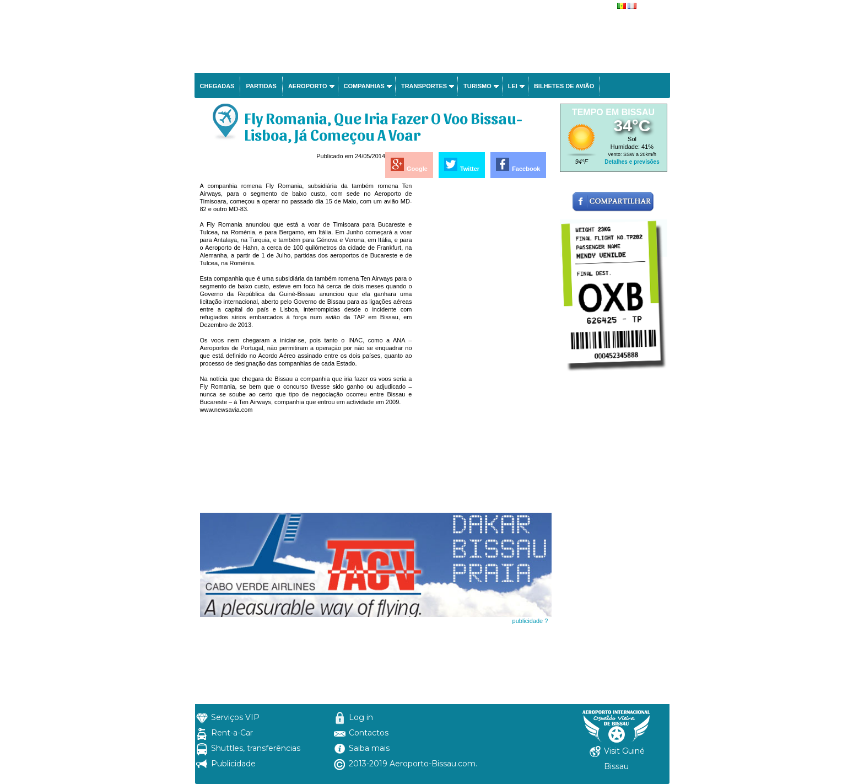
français (649, 6)
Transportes (424, 86)
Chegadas (217, 86)
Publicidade (233, 764)
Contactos (368, 733)
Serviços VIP (235, 717)
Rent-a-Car (232, 733)
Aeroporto (307, 86)
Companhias (364, 86)
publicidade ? (530, 620)
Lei (512, 86)
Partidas (261, 86)
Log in (361, 717)
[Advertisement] (483, 347)
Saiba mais (369, 748)
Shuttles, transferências (255, 748)
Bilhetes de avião (564, 86)
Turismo (477, 86)
